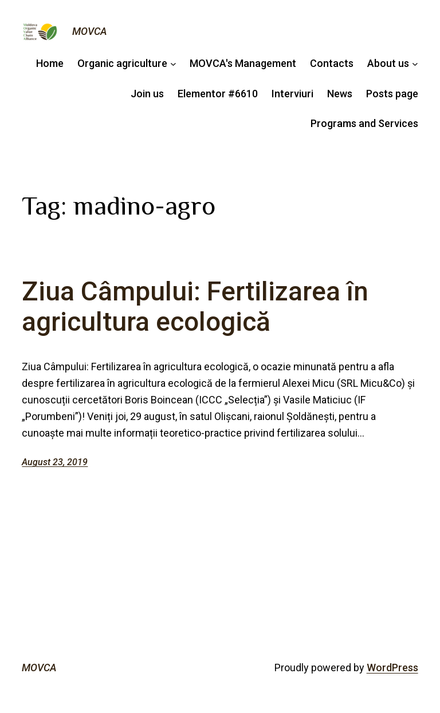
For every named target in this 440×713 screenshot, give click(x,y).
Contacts (331, 63)
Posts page (392, 94)
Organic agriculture (122, 63)
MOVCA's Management (243, 63)
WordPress (392, 667)
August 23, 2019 (55, 462)
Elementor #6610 (218, 94)
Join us (147, 94)
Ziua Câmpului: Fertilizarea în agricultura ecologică (195, 306)
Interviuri (292, 94)
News (339, 94)
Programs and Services (364, 123)
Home (50, 63)
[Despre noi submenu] (415, 64)
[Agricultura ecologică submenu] (173, 64)
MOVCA (89, 31)
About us (388, 63)
